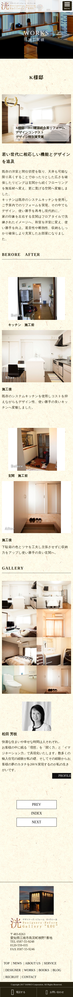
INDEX (36, 813)
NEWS (17, 963)
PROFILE (63, 775)
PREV (36, 804)
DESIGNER (13, 970)
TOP (7, 963)
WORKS (29, 970)
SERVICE (50, 963)
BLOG (57, 970)
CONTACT (29, 977)
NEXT (36, 822)
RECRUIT (11, 977)
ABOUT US (32, 963)
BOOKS (44, 970)
